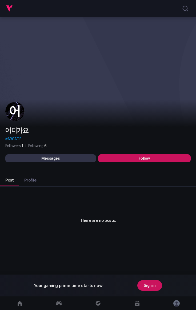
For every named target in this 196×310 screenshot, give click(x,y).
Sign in (149, 285)
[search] (185, 8)
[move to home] (19, 303)
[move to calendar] (137, 303)
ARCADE (14, 139)
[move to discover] (98, 303)
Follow (144, 158)
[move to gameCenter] (58, 303)
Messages (50, 158)
